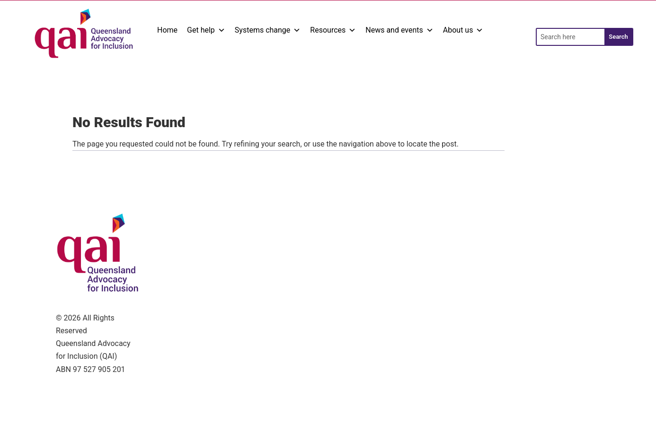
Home (167, 30)
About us (463, 30)
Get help (206, 30)
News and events (399, 30)
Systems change (268, 30)
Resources (333, 30)
